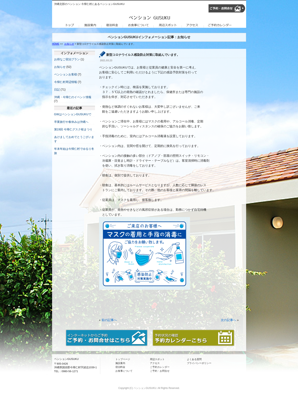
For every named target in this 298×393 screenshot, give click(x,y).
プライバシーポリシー (199, 363)
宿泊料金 (120, 367)
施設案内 (120, 363)
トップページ (122, 359)
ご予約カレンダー (160, 367)
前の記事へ (109, 320)
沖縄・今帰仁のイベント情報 (72, 97)
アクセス (155, 363)
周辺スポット (157, 359)
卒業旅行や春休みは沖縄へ (71, 121)
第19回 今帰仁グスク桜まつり (73, 129)
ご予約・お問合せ (160, 370)
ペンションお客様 (65, 74)
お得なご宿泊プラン (67, 59)
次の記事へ (228, 320)
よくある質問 (194, 359)
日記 (57, 89)
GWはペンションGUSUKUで (72, 114)
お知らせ (69, 44)
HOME (55, 44)
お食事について (124, 370)
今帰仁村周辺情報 (65, 82)
